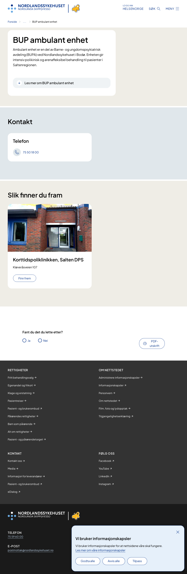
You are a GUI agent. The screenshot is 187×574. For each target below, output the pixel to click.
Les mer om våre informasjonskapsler (100, 550)
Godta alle (88, 561)
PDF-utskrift (154, 343)
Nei (45, 340)
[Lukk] (177, 532)
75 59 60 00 (15, 536)
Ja (29, 340)
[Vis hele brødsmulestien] (24, 21)
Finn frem (24, 278)
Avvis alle (114, 561)
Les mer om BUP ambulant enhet (49, 83)
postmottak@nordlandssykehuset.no (30, 550)
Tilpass (137, 561)
